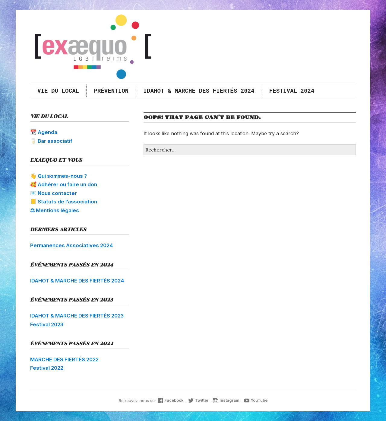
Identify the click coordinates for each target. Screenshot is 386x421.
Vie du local (58, 90)
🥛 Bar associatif (51, 141)
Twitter (198, 400)
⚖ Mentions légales (54, 210)
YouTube (255, 400)
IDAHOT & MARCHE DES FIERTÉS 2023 (77, 316)
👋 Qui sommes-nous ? (58, 176)
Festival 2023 (46, 324)
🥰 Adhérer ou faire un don (63, 184)
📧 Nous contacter (53, 193)
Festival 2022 (46, 368)
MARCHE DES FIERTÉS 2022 (64, 359)
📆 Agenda (43, 132)
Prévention (111, 90)
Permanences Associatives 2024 (71, 245)
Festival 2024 (292, 90)
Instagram (226, 400)
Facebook (170, 400)
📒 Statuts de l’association (63, 202)
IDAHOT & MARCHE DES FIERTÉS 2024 (198, 90)
